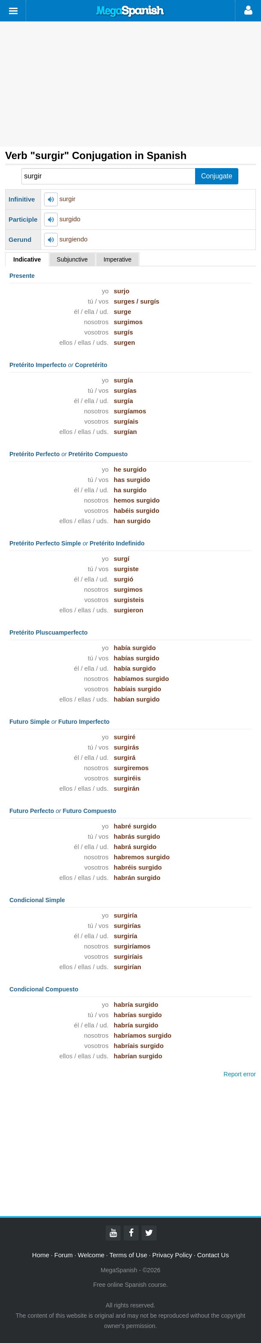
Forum (63, 1255)
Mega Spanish (130, 11)
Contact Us (213, 1255)
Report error (240, 1074)
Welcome (91, 1255)
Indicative (27, 259)
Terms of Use (128, 1255)
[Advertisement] (130, 84)
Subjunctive (72, 259)
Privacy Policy (172, 1255)
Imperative (117, 259)
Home (40, 1255)
